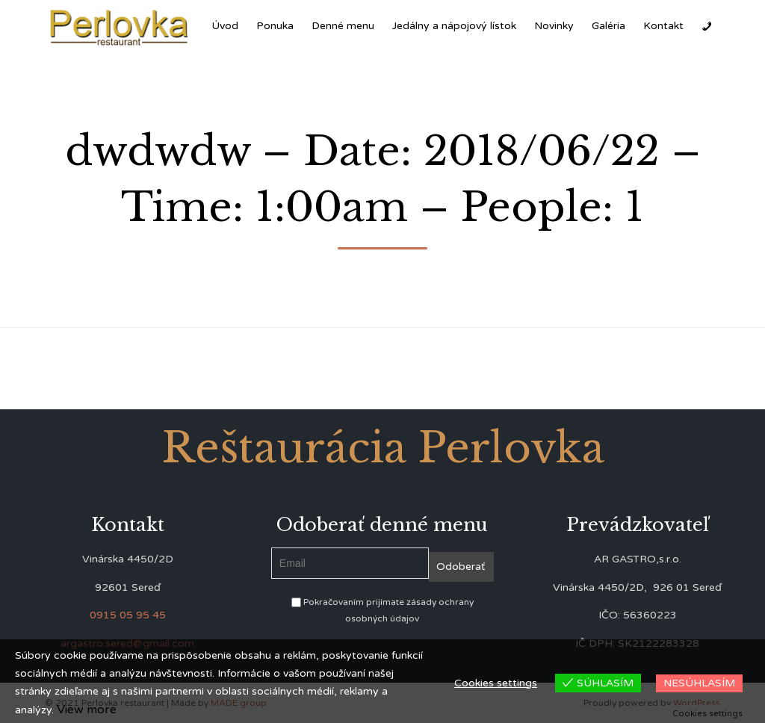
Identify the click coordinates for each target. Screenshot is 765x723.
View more (87, 709)
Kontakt (663, 25)
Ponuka (275, 25)
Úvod (224, 25)
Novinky (554, 25)
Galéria (608, 25)
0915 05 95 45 (128, 615)
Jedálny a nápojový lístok (454, 25)
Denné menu (343, 25)
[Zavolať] (707, 26)
